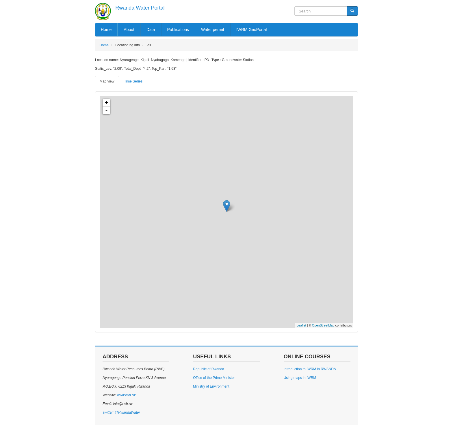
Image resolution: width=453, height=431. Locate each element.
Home (106, 29)
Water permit (212, 29)
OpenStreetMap (323, 325)
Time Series (133, 81)
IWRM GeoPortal (251, 29)
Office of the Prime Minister (214, 378)
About (129, 29)
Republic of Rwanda (208, 369)
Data (150, 29)
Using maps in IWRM (300, 378)
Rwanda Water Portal (139, 8)
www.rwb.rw (125, 395)
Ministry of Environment (211, 386)
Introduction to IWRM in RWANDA (310, 369)
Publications (178, 29)
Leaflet (301, 325)
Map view (107, 81)
